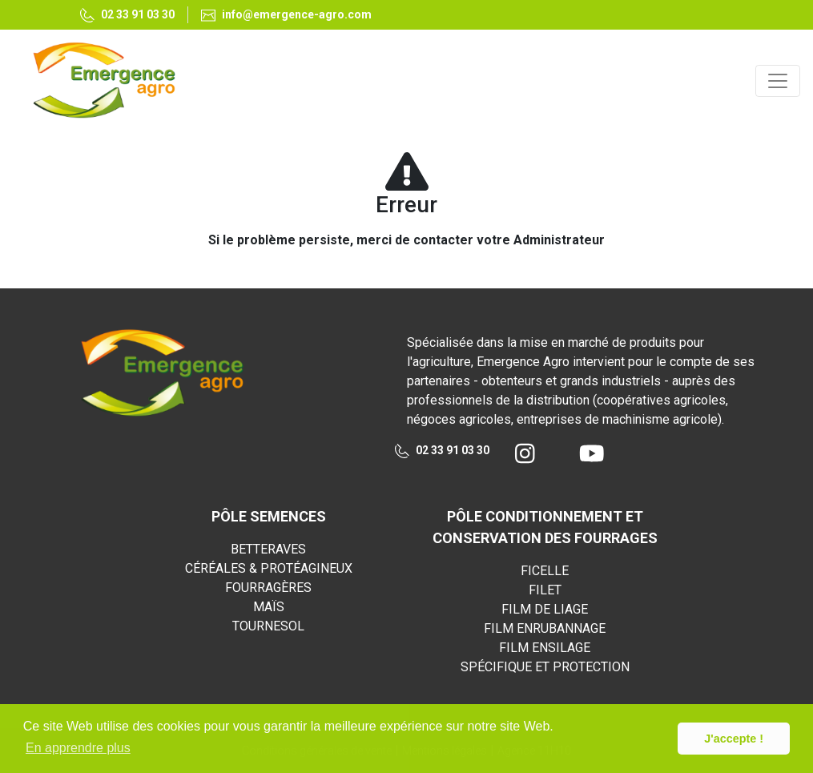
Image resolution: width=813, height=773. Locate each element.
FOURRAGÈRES (268, 587)
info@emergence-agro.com (286, 15)
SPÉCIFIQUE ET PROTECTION (545, 666)
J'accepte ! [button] (733, 738)
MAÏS (268, 606)
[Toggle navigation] (777, 81)
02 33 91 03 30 (442, 451)
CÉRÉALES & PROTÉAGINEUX (268, 568)
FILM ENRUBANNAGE (545, 628)
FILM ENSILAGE (544, 647)
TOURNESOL (268, 626)
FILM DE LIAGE (544, 609)
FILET (545, 590)
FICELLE (545, 570)
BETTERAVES (268, 549)
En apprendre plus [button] (78, 748)
